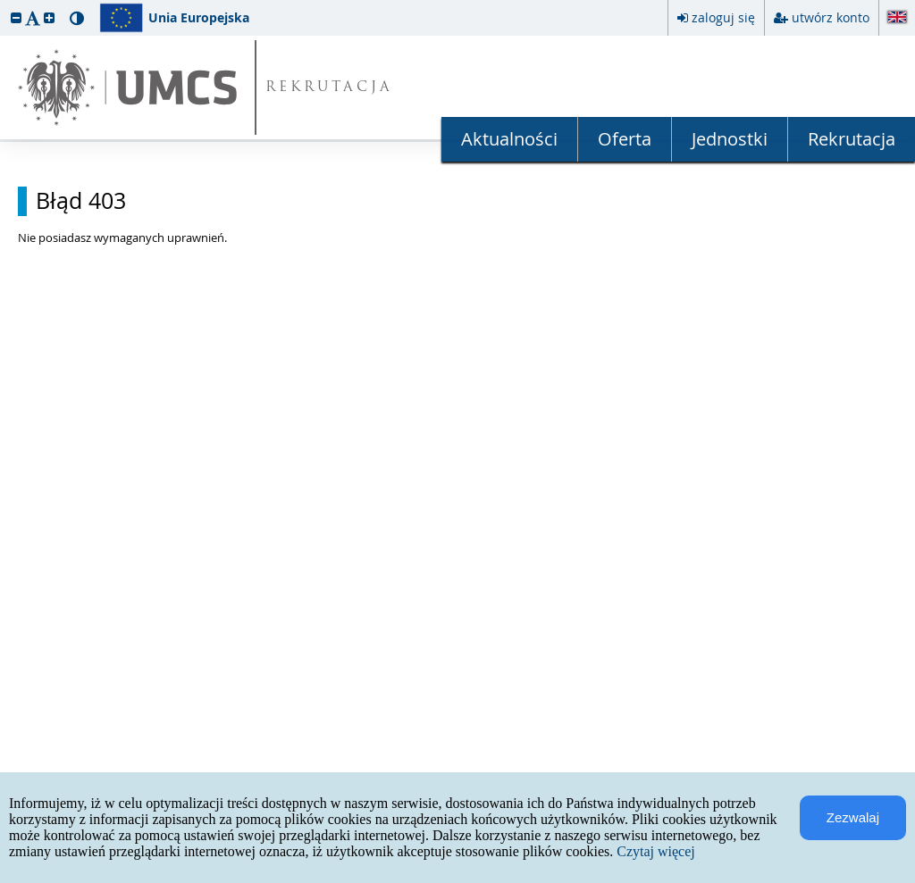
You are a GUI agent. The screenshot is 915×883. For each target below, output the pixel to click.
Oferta (624, 139)
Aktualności (509, 139)
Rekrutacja (851, 139)
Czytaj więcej (656, 851)
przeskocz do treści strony (4, 4)
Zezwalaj (853, 817)
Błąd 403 (81, 201)
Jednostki (730, 139)
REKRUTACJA (329, 88)
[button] (16, 17)
